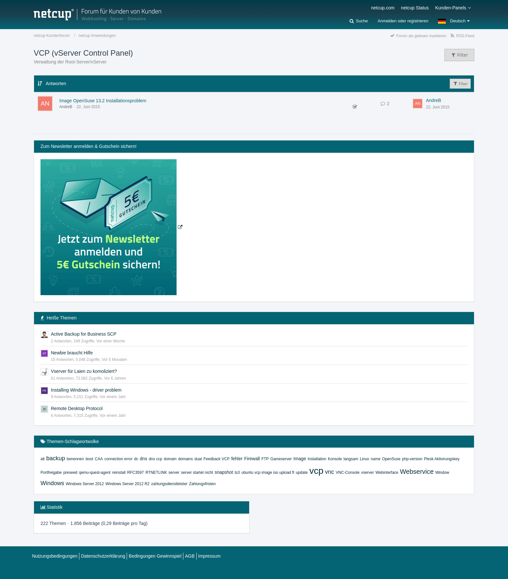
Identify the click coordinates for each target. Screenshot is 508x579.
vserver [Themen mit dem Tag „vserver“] (367, 472)
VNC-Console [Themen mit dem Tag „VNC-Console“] (347, 472)
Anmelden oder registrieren (402, 20)
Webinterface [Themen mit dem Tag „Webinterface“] (386, 472)
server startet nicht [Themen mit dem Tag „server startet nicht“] (197, 472)
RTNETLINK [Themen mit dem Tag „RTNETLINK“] (156, 472)
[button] (453, 21)
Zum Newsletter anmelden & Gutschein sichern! (88, 146)
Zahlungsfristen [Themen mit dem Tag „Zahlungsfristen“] (202, 484)
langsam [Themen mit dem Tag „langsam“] (350, 459)
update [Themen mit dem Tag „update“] (302, 472)
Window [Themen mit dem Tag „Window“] (442, 472)
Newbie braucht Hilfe (72, 352)
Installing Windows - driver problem (86, 390)
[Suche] (358, 21)
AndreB (65, 107)
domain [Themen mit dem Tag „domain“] (170, 459)
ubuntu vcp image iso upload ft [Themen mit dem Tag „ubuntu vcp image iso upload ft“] (267, 472)
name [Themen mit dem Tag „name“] (375, 459)
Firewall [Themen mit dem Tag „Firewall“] (252, 458)
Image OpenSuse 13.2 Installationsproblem (102, 100)
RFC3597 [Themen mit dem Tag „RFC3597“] (135, 472)
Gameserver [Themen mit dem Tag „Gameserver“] (281, 459)
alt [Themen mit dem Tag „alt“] (42, 459)
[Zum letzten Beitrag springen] (417, 103)
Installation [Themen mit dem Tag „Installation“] (317, 459)
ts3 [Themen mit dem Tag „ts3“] (237, 472)
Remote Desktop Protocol (77, 408)
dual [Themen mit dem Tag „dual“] (198, 459)
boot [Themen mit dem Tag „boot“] (89, 459)
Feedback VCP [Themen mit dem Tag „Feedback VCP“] (216, 459)
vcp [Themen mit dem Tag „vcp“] (316, 471)
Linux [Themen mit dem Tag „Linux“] (364, 459)
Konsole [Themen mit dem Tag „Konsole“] (335, 459)
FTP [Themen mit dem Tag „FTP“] (265, 459)
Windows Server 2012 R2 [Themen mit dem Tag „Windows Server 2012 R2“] (127, 484)
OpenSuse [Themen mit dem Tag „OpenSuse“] (391, 459)
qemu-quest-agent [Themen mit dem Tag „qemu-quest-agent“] (94, 472)
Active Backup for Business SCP (83, 334)
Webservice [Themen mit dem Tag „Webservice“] (417, 471)
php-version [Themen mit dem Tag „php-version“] (412, 459)
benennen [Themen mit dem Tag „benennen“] (75, 459)
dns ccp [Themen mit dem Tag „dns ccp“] (155, 459)
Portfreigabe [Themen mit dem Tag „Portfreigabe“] (51, 472)
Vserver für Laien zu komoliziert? (84, 371)
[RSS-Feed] (462, 35)
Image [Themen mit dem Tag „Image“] (300, 458)
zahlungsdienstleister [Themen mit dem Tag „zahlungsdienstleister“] (169, 484)
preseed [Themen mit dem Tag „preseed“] (70, 472)
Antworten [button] (56, 83)
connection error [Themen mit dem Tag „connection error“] (118, 459)
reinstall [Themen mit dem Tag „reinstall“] (118, 472)
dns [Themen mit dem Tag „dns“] (143, 458)
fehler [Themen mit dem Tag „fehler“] (237, 458)
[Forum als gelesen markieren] (418, 35)
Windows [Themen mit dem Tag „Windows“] (52, 483)
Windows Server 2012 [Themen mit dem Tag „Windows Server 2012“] (85, 484)
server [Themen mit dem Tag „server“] (173, 472)
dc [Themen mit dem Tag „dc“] (136, 459)
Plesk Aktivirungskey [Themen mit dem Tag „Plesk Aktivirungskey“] (441, 459)
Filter (460, 83)
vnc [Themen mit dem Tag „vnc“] (329, 472)
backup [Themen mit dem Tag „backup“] (55, 458)
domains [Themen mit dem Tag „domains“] (185, 459)
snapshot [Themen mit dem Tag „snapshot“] (223, 472)
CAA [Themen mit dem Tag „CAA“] (99, 459)
